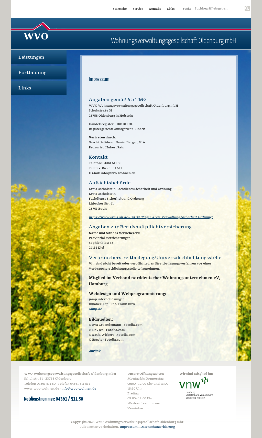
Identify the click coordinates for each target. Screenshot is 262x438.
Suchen (247, 8)
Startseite (120, 9)
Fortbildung (32, 72)
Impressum (129, 427)
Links (170, 9)
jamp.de (95, 309)
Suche (187, 9)
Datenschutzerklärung (157, 427)
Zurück (94, 351)
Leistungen (31, 57)
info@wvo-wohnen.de (78, 388)
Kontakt (155, 9)
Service (138, 9)
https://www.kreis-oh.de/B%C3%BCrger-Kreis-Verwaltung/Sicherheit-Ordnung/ (151, 217)
